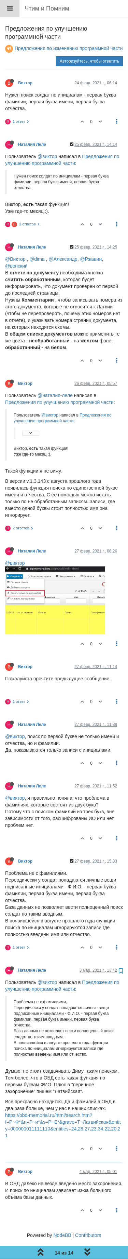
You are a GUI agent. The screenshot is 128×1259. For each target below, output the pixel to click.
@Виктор (15, 241)
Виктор (25, 65)
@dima (37, 241)
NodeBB (62, 1218)
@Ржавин (91, 241)
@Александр (62, 241)
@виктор (47, 139)
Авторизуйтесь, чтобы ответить (89, 43)
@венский (16, 248)
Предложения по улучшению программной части (59, 385)
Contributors (88, 1218)
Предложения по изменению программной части (69, 31)
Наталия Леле (32, 127)
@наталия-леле (55, 378)
